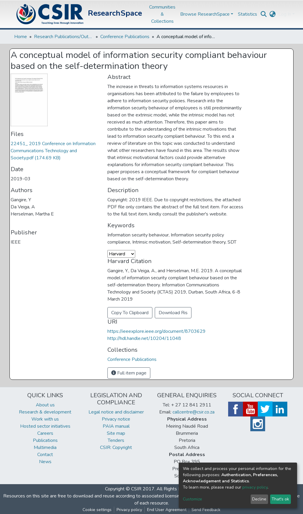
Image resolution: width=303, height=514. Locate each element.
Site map (116, 433)
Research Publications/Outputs (63, 36)
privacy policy (254, 487)
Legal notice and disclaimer (116, 412)
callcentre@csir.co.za (194, 412)
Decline (259, 499)
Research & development (45, 412)
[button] (272, 14)
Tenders (116, 440)
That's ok (280, 499)
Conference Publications (124, 36)
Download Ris (173, 312)
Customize (192, 499)
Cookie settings (97, 510)
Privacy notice (116, 419)
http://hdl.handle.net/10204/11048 (144, 338)
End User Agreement (166, 510)
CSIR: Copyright (116, 447)
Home (20, 36)
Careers (45, 433)
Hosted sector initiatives (45, 426)
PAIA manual (116, 426)
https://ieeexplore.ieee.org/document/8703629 (156, 331)
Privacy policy (129, 510)
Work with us (45, 419)
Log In (284, 14)
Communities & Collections (162, 14)
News (45, 461)
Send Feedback (205, 510)
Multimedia (45, 447)
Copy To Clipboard (130, 312)
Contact (45, 454)
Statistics (247, 14)
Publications (45, 440)
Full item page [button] (128, 373)
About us (45, 405)
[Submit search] (263, 14)
